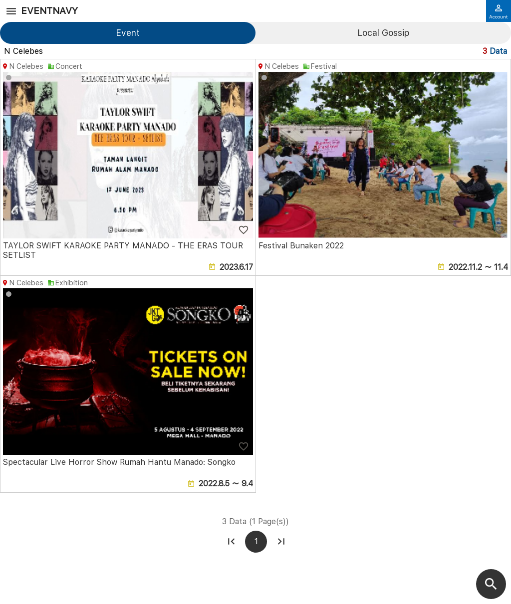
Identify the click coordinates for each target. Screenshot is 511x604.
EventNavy (49, 10)
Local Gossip (383, 32)
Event (128, 32)
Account (498, 11)
